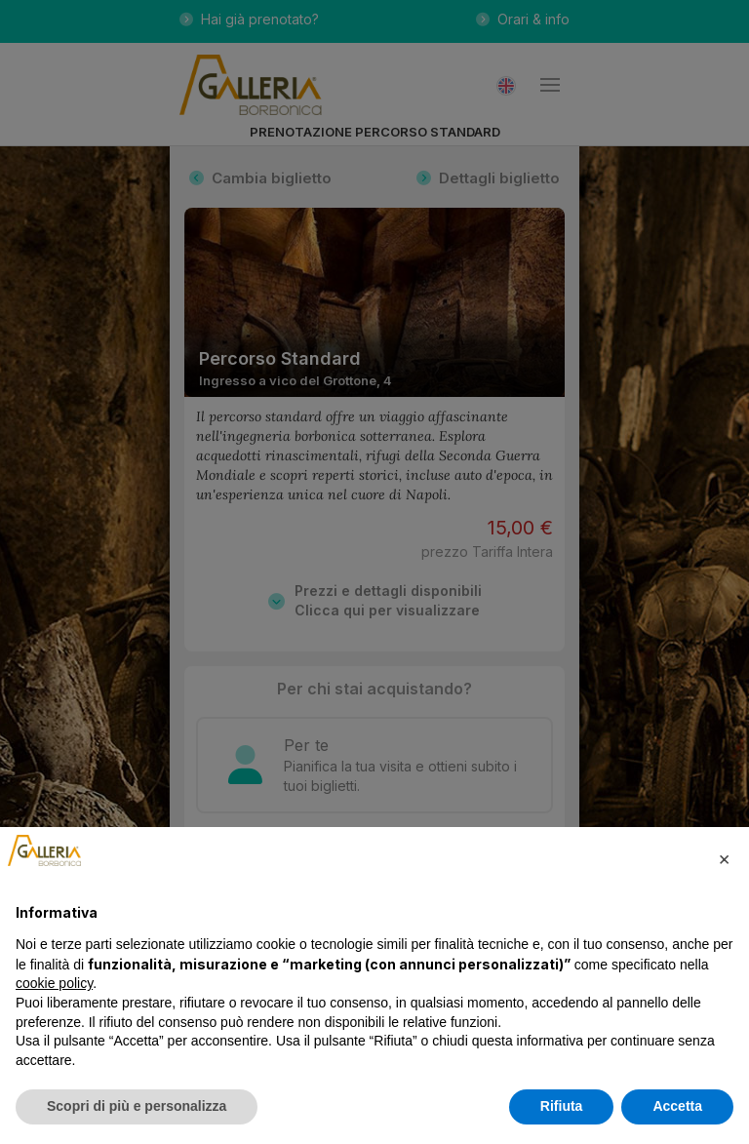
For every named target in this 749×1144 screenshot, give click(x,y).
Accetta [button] (677, 1106)
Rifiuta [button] (561, 1106)
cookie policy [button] (54, 983)
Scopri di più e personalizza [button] (136, 1106)
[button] (723, 858)
